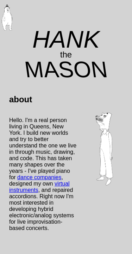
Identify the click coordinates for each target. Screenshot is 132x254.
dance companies (39, 177)
